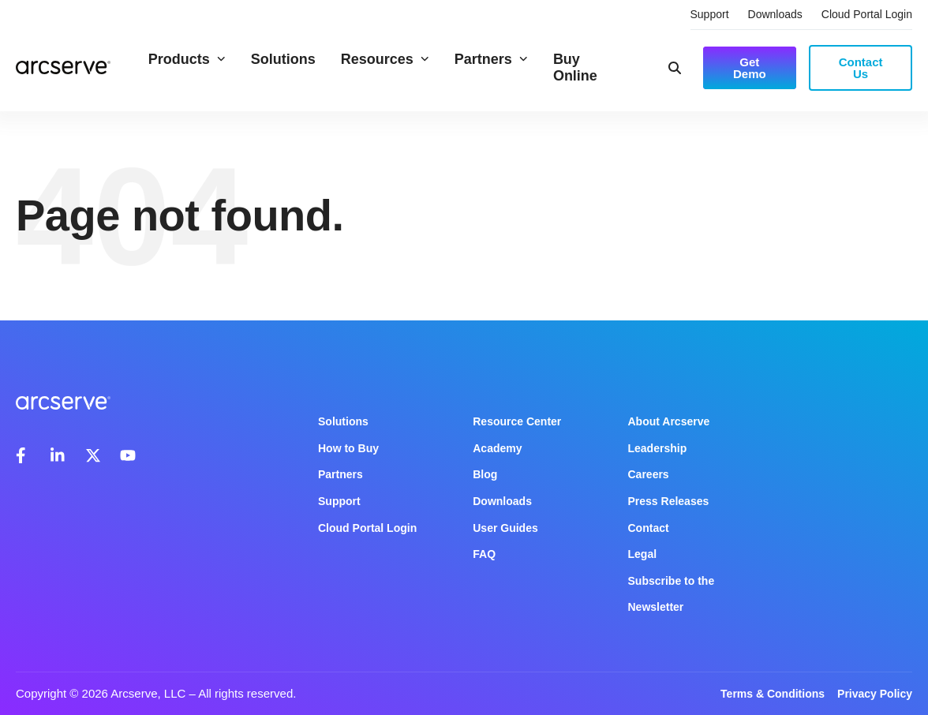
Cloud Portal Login (866, 14)
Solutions (283, 59)
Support (709, 14)
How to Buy (348, 448)
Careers (648, 474)
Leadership (657, 448)
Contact (648, 528)
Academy (497, 448)
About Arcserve (669, 421)
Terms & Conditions (772, 693)
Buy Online (575, 67)
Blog (485, 474)
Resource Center (517, 421)
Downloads (775, 14)
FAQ (484, 554)
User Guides (505, 528)
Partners (491, 59)
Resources (385, 59)
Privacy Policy (874, 693)
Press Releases (668, 501)
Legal (642, 554)
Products (187, 59)
